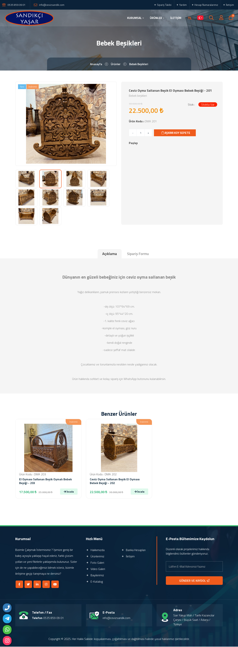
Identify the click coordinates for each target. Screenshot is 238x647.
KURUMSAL (134, 18)
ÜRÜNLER (156, 18)
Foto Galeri (95, 563)
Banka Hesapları (133, 550)
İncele (69, 492)
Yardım (181, 5)
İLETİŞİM (175, 18)
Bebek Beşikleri (139, 64)
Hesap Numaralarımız (204, 5)
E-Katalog (94, 582)
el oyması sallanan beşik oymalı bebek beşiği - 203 (45, 481)
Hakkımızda (95, 550)
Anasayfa (95, 64)
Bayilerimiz (95, 575)
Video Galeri (95, 569)
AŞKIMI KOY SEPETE (176, 133)
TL (190, 18)
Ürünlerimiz (95, 556)
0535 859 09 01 (16, 5)
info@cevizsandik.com (51, 5)
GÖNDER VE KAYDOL (194, 581)
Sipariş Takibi (162, 5)
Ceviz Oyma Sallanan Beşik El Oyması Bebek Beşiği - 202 (115, 481)
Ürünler (115, 64)
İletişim (228, 5)
